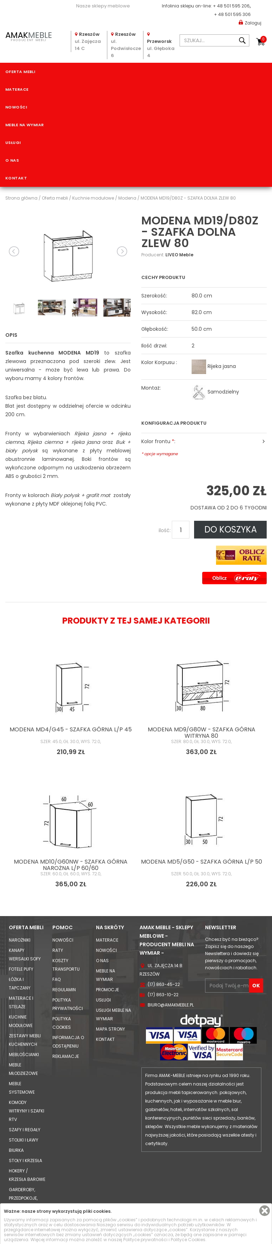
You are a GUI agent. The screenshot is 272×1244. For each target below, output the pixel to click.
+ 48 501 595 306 (232, 14)
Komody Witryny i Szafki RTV (26, 1110)
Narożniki (19, 940)
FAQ (56, 979)
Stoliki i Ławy (23, 1140)
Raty (57, 950)
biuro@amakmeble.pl (171, 1005)
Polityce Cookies (188, 1240)
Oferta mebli (20, 71)
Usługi (13, 142)
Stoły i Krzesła (25, 1160)
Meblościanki (24, 1054)
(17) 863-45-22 (164, 984)
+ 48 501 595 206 (231, 6)
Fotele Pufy (21, 969)
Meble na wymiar (24, 125)
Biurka (16, 1150)
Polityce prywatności (145, 1240)
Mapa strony (110, 1029)
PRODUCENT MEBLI (28, 36)
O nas (12, 160)
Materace (17, 89)
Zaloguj (250, 22)
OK (256, 985)
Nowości (16, 107)
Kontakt (16, 178)
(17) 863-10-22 (163, 995)
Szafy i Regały (24, 1130)
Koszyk (263, 39)
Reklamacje (65, 1056)
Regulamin (64, 990)
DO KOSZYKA (230, 529)
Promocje (107, 990)
